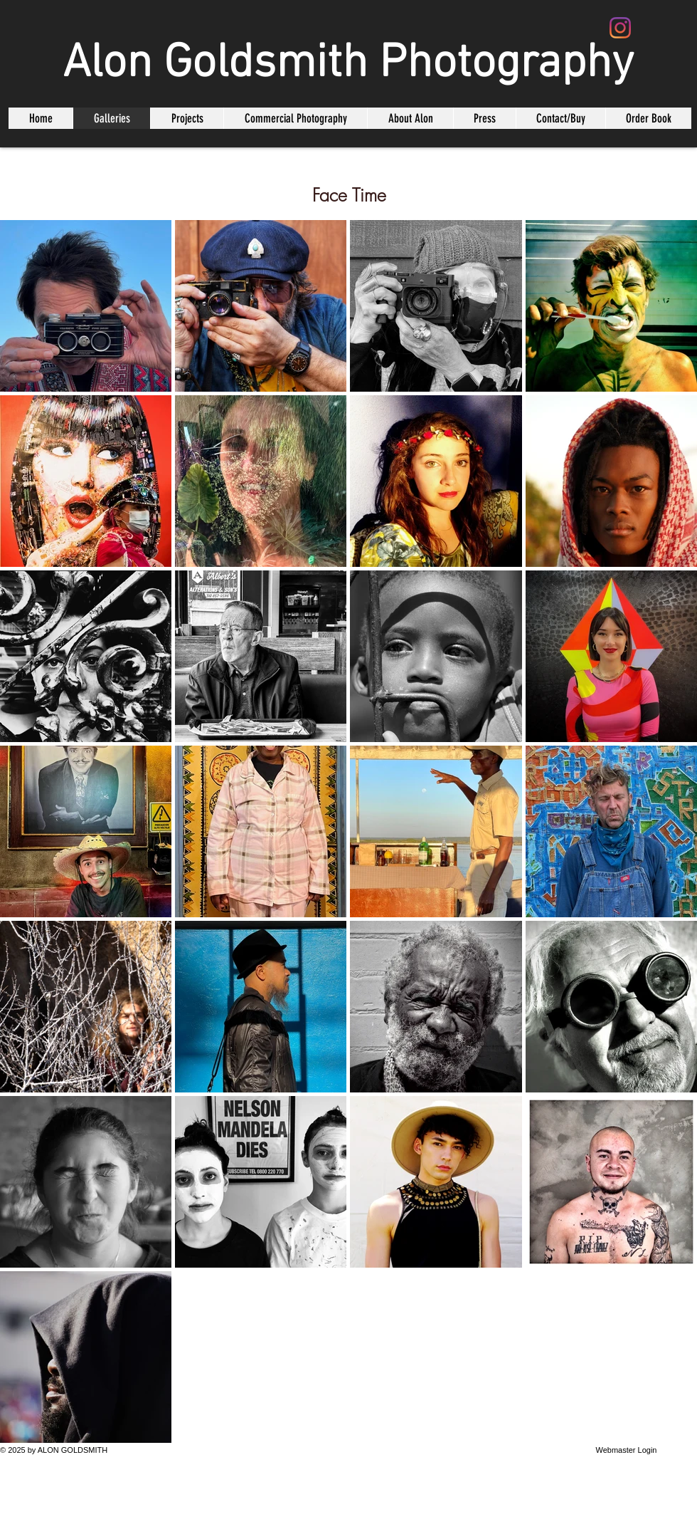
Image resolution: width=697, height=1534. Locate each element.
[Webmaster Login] (626, 1450)
